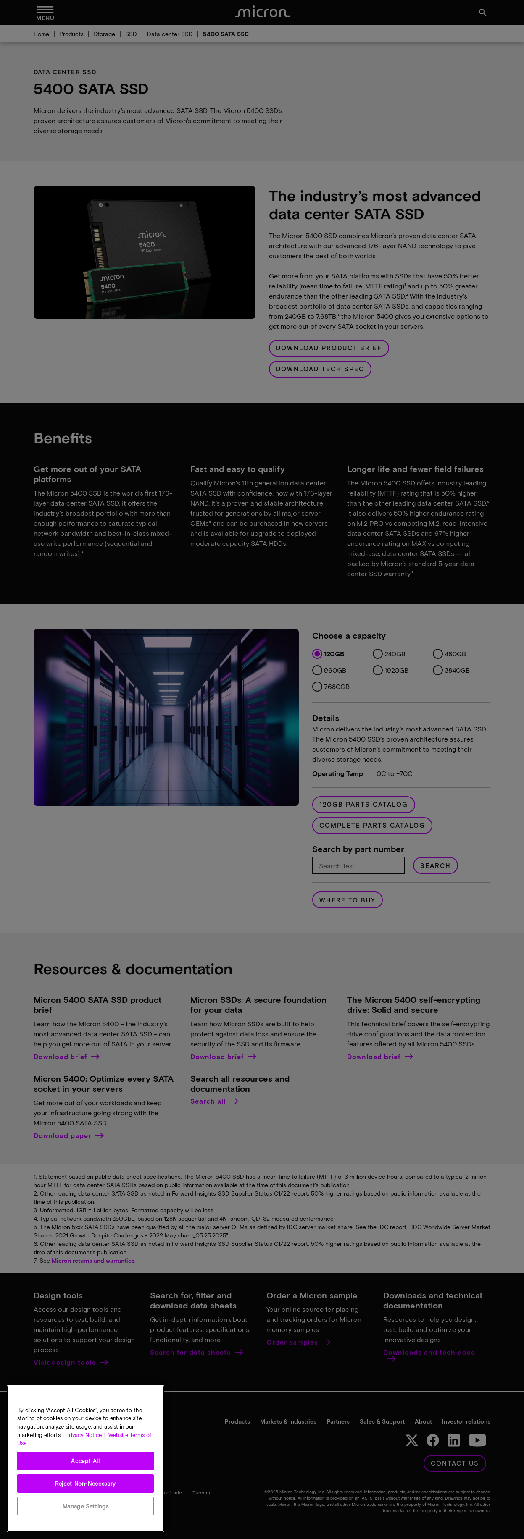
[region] (85, 1458)
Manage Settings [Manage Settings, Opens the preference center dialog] (86, 1506)
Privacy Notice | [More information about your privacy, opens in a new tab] (85, 1435)
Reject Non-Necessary (85, 1483)
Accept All (85, 1461)
